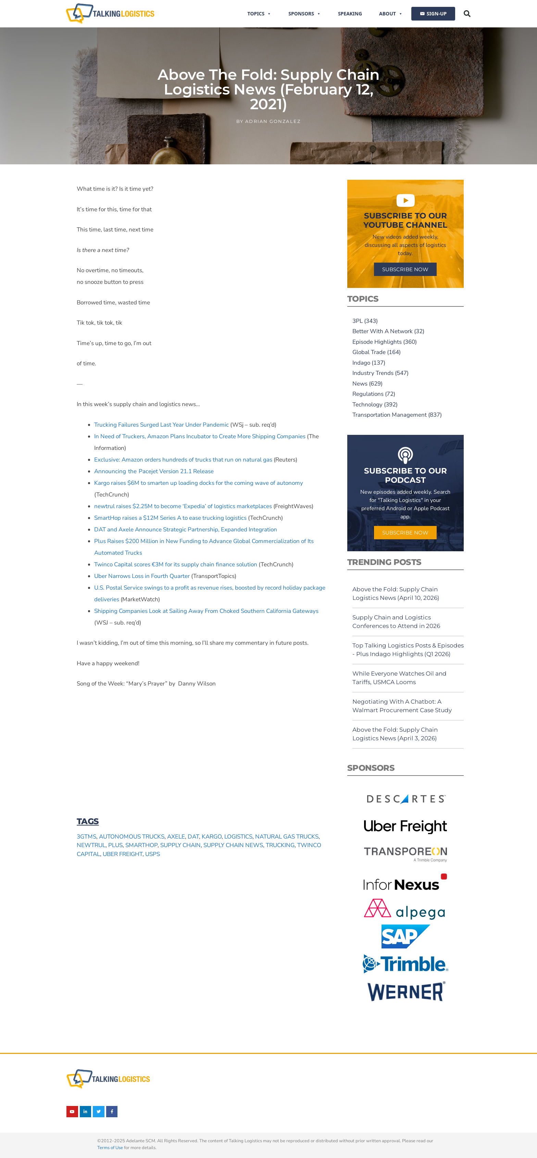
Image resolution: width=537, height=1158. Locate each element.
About (391, 14)
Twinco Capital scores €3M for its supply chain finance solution (175, 564)
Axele (176, 837)
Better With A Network (382, 331)
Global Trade (369, 352)
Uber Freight (122, 854)
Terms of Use (110, 1148)
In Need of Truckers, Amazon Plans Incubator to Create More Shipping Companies (199, 436)
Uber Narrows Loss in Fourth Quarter (142, 576)
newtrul (91, 845)
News (359, 384)
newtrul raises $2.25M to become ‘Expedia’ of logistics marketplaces (183, 506)
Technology (367, 404)
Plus (115, 845)
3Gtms (86, 837)
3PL (357, 321)
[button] (467, 14)
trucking (280, 845)
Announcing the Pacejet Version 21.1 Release (154, 471)
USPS (152, 854)
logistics (238, 837)
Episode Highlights (377, 342)
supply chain (180, 845)
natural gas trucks (287, 837)
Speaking (350, 13)
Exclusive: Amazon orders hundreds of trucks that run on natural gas (183, 460)
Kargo (212, 837)
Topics (260, 14)
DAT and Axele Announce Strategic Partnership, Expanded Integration (185, 529)
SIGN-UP (437, 13)
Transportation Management (389, 415)
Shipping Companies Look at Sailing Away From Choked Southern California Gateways (206, 611)
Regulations (368, 394)
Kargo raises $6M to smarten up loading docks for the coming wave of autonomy (198, 483)
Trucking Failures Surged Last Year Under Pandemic (161, 425)
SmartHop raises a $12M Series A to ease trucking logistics (170, 518)
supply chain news (233, 845)
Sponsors (304, 14)
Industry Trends (373, 373)
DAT (193, 837)
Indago (361, 363)
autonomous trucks (131, 837)
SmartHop (141, 845)
